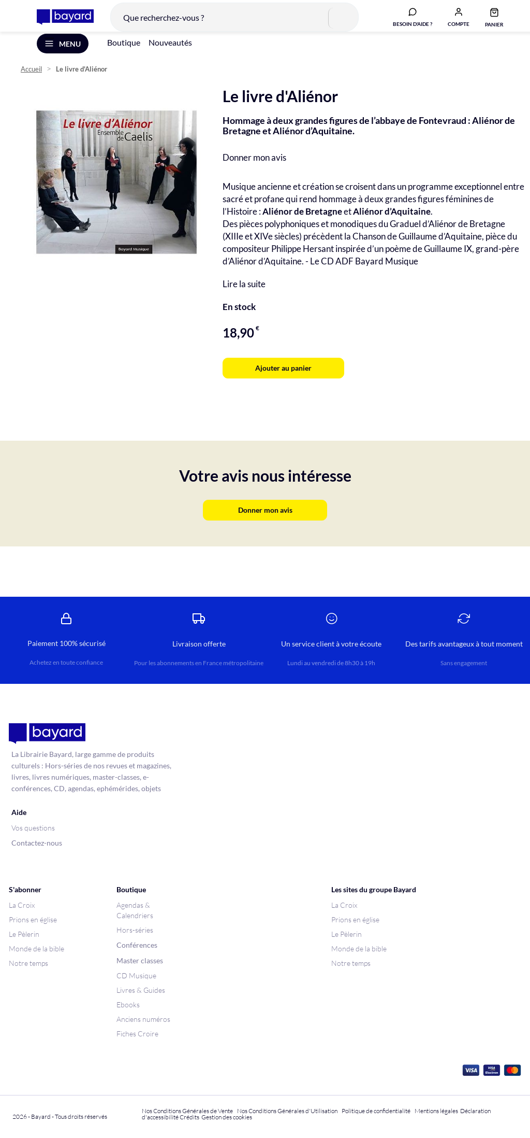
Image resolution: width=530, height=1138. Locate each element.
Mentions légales (436, 1111)
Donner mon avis (254, 171)
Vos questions (33, 827)
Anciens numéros (143, 1019)
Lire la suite (244, 297)
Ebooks (128, 1004)
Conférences (136, 944)
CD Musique (136, 975)
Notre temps (28, 963)
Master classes (139, 960)
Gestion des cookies (226, 1117)
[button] (451, 22)
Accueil (31, 83)
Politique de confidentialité (376, 1111)
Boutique (123, 56)
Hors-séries (134, 929)
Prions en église (33, 919)
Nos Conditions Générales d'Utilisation (288, 1111)
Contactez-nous (36, 842)
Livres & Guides (140, 990)
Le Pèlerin (24, 934)
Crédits (189, 1117)
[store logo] (57, 23)
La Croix (22, 905)
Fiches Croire (137, 1033)
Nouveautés (170, 56)
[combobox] (226, 22)
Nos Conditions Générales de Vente (187, 1111)
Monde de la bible (36, 948)
